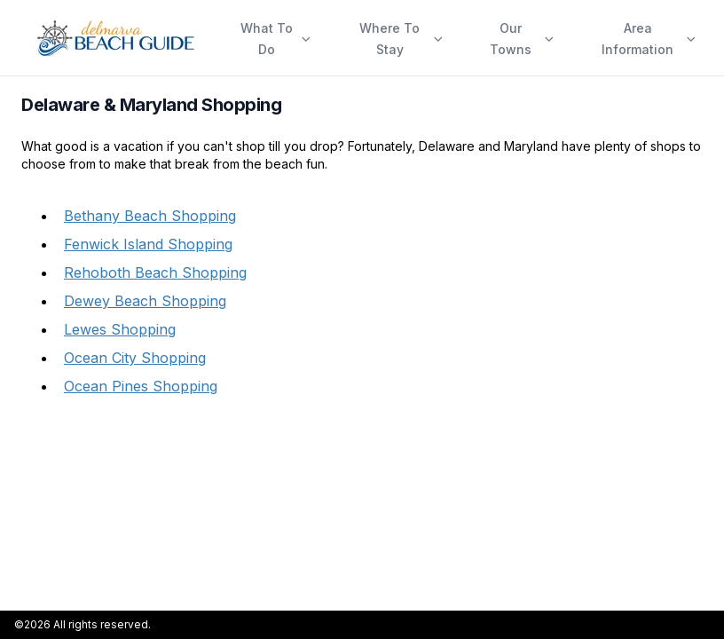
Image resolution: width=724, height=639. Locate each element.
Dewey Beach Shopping (145, 301)
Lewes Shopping (120, 329)
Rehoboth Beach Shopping (155, 272)
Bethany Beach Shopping (150, 216)
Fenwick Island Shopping (148, 244)
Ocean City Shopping (135, 358)
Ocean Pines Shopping (140, 386)
